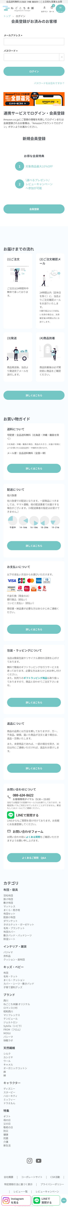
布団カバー (9, 931)
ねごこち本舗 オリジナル (16, 1004)
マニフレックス (11, 1015)
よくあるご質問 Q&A (34, 857)
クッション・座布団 (14, 959)
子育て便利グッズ (12, 987)
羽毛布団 (8, 895)
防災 (5, 1131)
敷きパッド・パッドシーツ (17, 935)
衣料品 (7, 956)
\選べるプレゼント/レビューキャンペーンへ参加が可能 (39, 184)
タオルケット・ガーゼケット (18, 924)
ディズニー (9, 1088)
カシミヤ (8, 1057)
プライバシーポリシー (52, 1184)
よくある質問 (33, 837)
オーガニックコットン (15, 1068)
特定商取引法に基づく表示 (18, 1184)
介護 (5, 1142)
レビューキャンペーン (47, 1191)
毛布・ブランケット (14, 928)
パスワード (11, 50)
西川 (5, 1000)
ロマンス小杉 (10, 1007)
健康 (5, 1134)
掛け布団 (8, 899)
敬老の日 (8, 1127)
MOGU (7, 1033)
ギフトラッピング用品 (35, 678)
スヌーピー (9, 1092)
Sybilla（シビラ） (13, 1026)
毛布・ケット (10, 976)
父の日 (7, 1123)
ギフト (7, 1116)
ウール (7, 1061)
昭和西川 (8, 1011)
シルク (7, 1053)
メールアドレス (13, 35)
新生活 (7, 1145)
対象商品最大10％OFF (39, 166)
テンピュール (10, 1018)
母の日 (7, 1120)
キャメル (8, 1064)
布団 (5, 972)
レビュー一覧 (20, 1191)
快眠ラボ (8, 1040)
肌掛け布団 (9, 917)
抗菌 (5, 1138)
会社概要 (8, 1177)
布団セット (9, 913)
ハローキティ (10, 1096)
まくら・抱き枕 (11, 910)
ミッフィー (9, 1099)
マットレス (9, 906)
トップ (7, 16)
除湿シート (9, 939)
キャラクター (12, 1083)
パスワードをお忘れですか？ (49, 83)
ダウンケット (10, 921)
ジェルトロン (10, 1022)
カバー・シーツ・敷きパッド (18, 983)
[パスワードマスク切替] (61, 57)
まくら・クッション (14, 980)
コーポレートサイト (31, 1177)
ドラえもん (9, 1103)
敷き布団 (8, 902)
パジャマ (8, 952)
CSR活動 (55, 1177)
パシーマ (8, 1036)
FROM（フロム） (12, 1029)
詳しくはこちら (34, 468)
